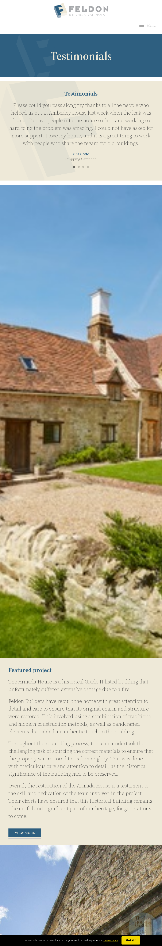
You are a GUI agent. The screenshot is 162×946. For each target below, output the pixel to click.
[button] (147, 25)
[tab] (74, 167)
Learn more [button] (111, 940)
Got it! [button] (131, 940)
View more (25, 832)
